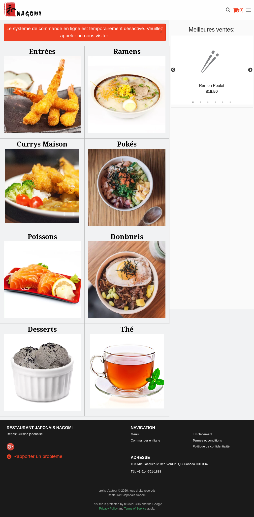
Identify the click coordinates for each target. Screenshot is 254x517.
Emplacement (202, 434)
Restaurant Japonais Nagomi (40, 428)
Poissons (42, 236)
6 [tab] (230, 102)
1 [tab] (192, 102)
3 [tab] (207, 102)
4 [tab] (215, 102)
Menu (135, 434)
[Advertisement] (202, 182)
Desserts (42, 329)
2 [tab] (200, 102)
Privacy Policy (108, 508)
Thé (127, 329)
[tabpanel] (212, 70)
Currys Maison (42, 143)
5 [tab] (222, 102)
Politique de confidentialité (211, 446)
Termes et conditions (207, 440)
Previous (173, 70)
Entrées (42, 51)
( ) (238, 10)
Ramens (127, 51)
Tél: (146, 471)
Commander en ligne (145, 440)
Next (250, 70)
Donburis (127, 236)
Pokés (127, 143)
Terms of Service (135, 508)
